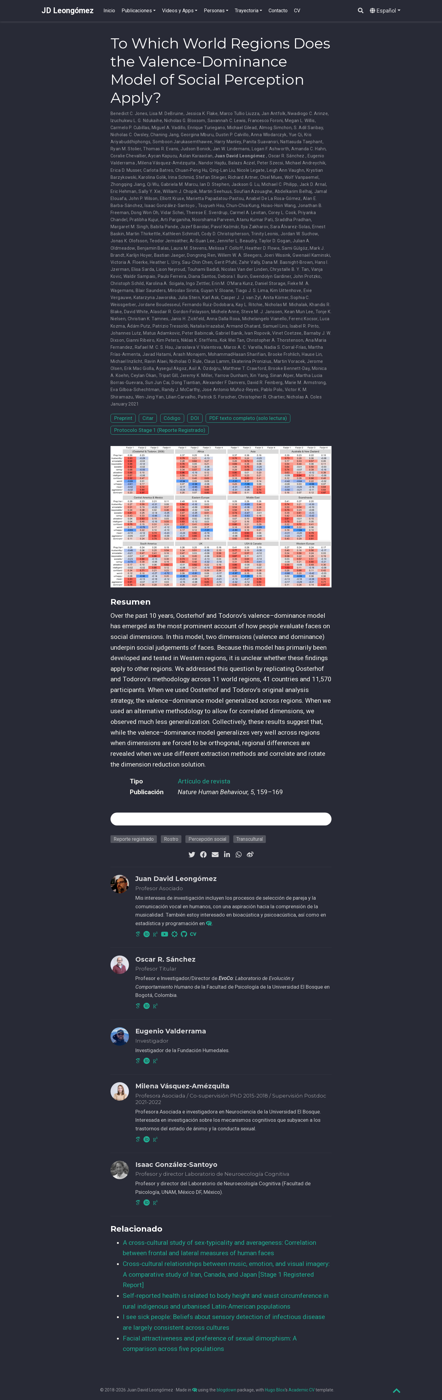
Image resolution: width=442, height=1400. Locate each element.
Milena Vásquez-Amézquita (166, 162)
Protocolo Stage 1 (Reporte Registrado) (159, 430)
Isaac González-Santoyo (170, 205)
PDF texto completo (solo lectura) (248, 418)
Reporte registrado (134, 839)
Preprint (123, 418)
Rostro (171, 839)
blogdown (226, 1389)
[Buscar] (360, 10)
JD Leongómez (67, 10)
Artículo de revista (204, 781)
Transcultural (249, 839)
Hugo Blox (275, 1389)
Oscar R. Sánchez (286, 155)
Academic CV (302, 1389)
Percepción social (207, 839)
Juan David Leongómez (240, 155)
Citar (147, 418)
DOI (195, 418)
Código (172, 418)
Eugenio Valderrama (170, 1031)
